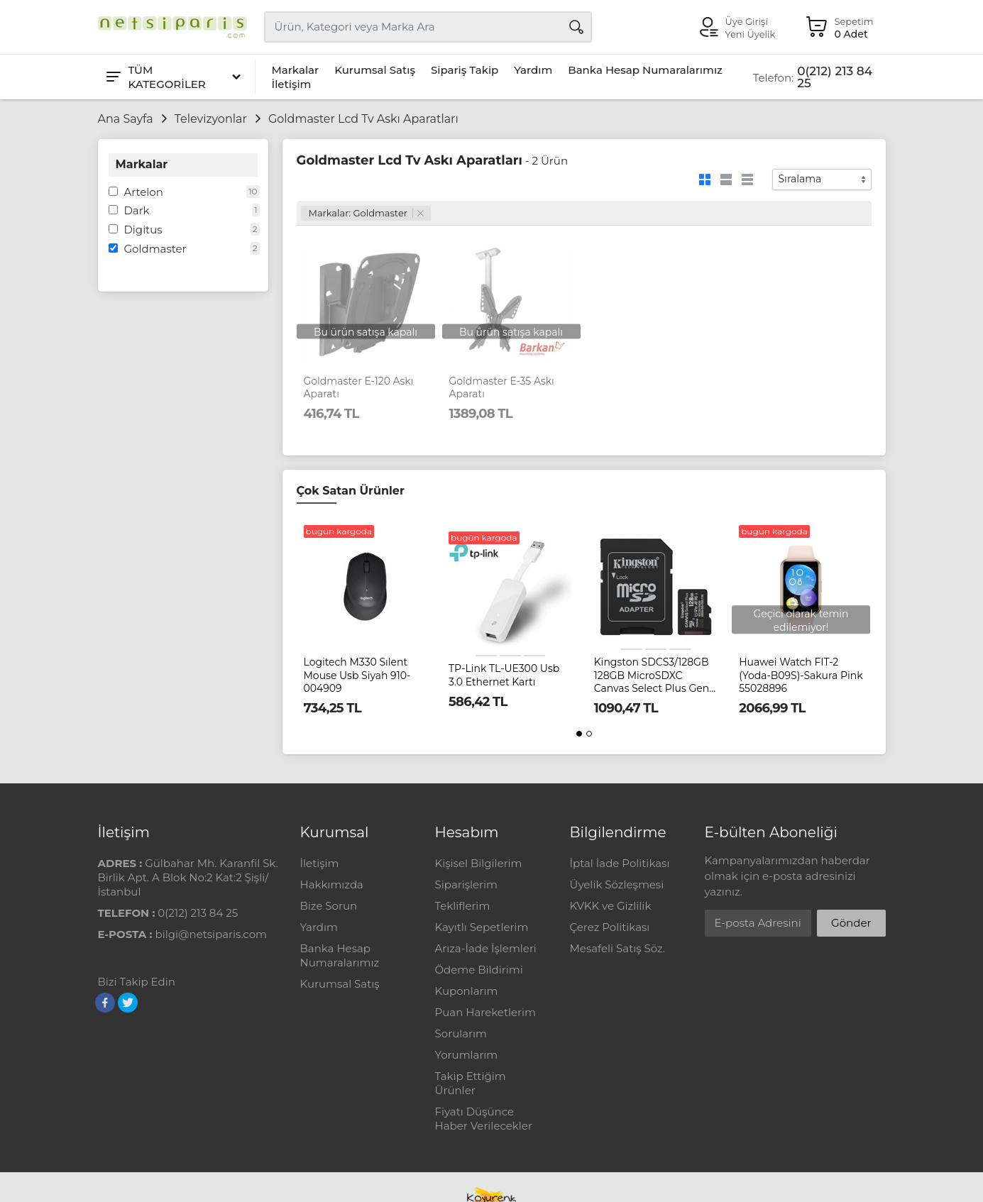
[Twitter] (128, 1003)
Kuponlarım (466, 991)
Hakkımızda (331, 884)
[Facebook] (105, 1003)
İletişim (292, 84)
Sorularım (461, 1033)
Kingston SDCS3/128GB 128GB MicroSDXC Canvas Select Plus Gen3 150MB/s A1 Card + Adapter (654, 675)
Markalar (295, 70)
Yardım (533, 70)
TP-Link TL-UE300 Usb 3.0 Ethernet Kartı (504, 675)
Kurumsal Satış (374, 70)
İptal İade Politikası (620, 863)
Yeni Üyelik (750, 34)
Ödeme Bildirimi (479, 969)
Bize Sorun (329, 905)
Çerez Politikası (610, 927)
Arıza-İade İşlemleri (486, 948)
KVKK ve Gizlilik (611, 905)
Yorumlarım (466, 1055)
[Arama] (576, 27)
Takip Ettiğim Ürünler (470, 1083)
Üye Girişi (746, 21)
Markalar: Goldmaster (366, 213)
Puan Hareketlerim (485, 1012)
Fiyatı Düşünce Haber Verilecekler (483, 1118)
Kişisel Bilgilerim (478, 863)
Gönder (851, 923)
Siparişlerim (466, 884)
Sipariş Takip (464, 70)
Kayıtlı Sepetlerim (482, 927)
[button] (579, 734)
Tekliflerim (462, 905)
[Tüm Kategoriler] (172, 77)
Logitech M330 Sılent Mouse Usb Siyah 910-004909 (357, 675)
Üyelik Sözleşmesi (617, 884)
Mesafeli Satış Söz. (617, 948)
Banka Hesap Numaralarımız (645, 70)
